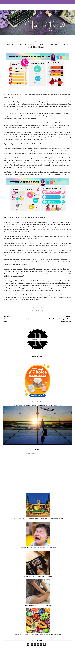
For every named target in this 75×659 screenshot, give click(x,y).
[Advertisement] (37, 472)
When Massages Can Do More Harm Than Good (38, 605)
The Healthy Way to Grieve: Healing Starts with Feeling (38, 576)
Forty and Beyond (33, 654)
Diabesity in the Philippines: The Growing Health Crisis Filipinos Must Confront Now (38, 634)
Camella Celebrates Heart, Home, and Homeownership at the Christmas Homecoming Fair (38, 518)
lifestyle (37, 42)
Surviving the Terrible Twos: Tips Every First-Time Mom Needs (38, 547)
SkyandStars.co (52, 654)
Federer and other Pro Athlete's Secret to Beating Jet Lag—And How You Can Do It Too (37, 405)
